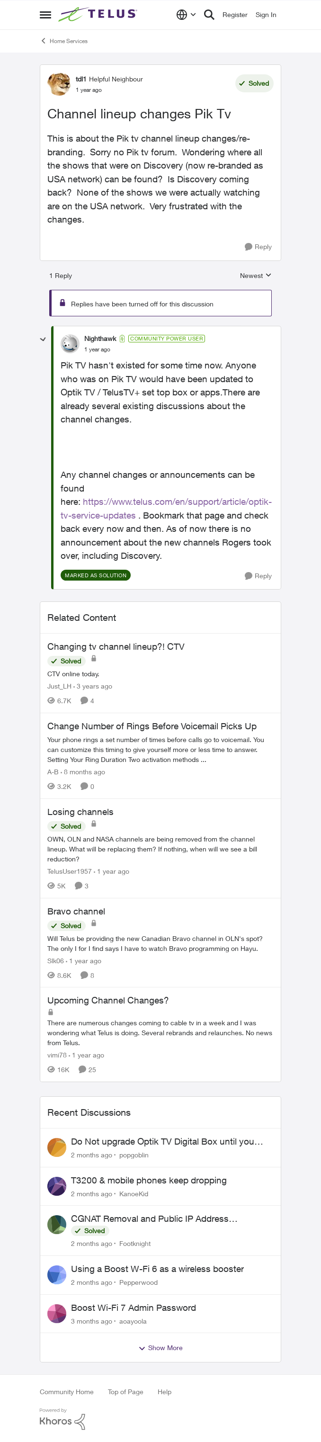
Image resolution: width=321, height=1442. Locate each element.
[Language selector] (186, 14)
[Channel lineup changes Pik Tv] (97, 349)
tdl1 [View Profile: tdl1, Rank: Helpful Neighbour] (81, 79)
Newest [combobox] (256, 275)
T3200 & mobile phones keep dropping (149, 1180)
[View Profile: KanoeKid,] (56, 1186)
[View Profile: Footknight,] (56, 1224)
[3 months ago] (91, 1321)
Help (164, 1392)
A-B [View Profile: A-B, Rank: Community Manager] (53, 772)
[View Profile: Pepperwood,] (56, 1274)
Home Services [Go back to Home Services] (64, 41)
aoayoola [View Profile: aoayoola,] (133, 1321)
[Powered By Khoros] (160, 1419)
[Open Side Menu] (45, 15)
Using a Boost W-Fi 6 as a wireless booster (157, 1268)
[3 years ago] (92, 686)
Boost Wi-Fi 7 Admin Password (133, 1307)
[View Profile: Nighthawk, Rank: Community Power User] (70, 343)
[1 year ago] (111, 871)
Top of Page (125, 1392)
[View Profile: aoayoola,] (56, 1313)
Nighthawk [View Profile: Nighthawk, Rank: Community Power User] (100, 338)
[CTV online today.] (160, 674)
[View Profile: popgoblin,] (56, 1147)
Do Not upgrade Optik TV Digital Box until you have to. (162, 1141)
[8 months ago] (83, 772)
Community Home (67, 1392)
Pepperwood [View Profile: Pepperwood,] (138, 1282)
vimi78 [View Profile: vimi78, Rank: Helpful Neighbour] (57, 1055)
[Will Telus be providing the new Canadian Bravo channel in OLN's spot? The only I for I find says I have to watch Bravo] (160, 943)
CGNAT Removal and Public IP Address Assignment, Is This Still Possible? (150, 1219)
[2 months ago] (91, 1155)
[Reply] (258, 247)
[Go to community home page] (99, 14)
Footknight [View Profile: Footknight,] (135, 1243)
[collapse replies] (43, 339)
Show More (160, 1347)
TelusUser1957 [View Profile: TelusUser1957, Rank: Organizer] (69, 871)
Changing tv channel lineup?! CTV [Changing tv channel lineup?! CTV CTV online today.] (116, 646)
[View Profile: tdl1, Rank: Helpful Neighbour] (59, 84)
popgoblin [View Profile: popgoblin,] (134, 1155)
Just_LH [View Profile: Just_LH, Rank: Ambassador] (59, 686)
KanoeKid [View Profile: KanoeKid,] (133, 1193)
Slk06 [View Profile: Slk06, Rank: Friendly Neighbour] (55, 960)
